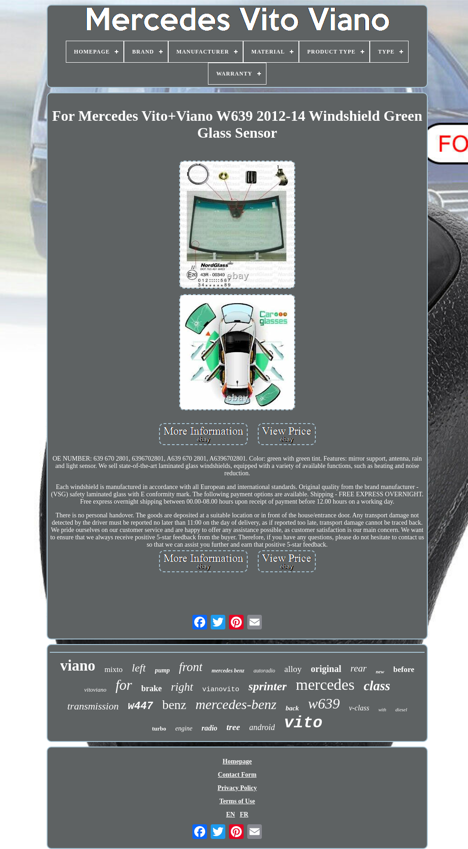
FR (244, 814)
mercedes (325, 684)
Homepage (237, 761)
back (292, 708)
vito (303, 723)
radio (210, 728)
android (262, 727)
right (182, 687)
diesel (401, 709)
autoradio (264, 670)
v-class (359, 708)
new (380, 671)
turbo (159, 728)
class (377, 685)
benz (174, 705)
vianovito (220, 689)
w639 (324, 703)
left (139, 668)
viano (78, 665)
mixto (114, 669)
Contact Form (237, 774)
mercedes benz (228, 670)
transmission (92, 706)
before (404, 669)
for (124, 685)
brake (151, 688)
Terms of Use (237, 801)
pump (162, 670)
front (191, 667)
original (326, 669)
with (382, 709)
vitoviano (95, 689)
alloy (293, 669)
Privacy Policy (237, 788)
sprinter (268, 686)
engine (184, 728)
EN (230, 814)
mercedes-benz (236, 704)
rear (359, 668)
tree (233, 727)
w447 (140, 706)
